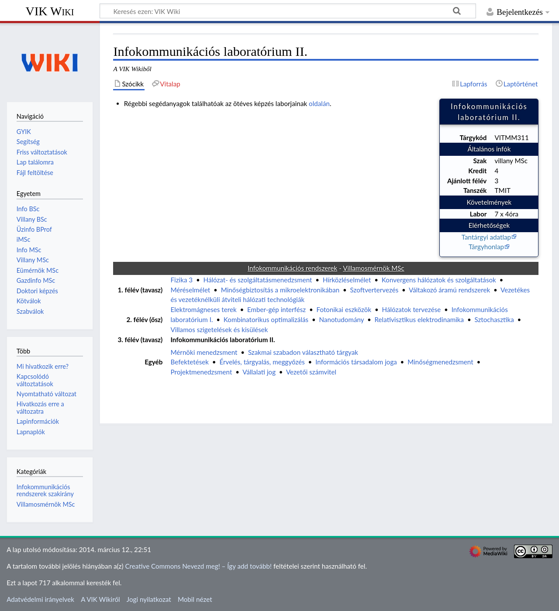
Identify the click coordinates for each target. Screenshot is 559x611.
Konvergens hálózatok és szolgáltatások (439, 280)
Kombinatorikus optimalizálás (266, 319)
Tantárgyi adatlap (486, 237)
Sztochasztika (494, 319)
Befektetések (189, 362)
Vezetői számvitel (311, 372)
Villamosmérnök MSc (46, 504)
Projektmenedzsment (201, 372)
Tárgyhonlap (486, 247)
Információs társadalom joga (356, 362)
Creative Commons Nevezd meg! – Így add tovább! (198, 566)
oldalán (319, 103)
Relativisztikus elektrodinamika (419, 319)
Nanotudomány (341, 319)
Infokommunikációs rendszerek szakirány (45, 490)
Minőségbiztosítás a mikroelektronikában (280, 290)
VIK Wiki (50, 11)
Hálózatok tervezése (411, 309)
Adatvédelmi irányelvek (40, 599)
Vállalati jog (259, 372)
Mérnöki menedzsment (203, 352)
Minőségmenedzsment (440, 362)
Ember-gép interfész (276, 309)
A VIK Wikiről (100, 599)
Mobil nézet (195, 599)
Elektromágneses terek (203, 309)
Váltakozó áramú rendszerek (449, 290)
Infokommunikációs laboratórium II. (222, 339)
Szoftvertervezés (374, 290)
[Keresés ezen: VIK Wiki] (288, 11)
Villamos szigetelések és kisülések (219, 329)
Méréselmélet (190, 290)
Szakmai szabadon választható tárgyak (303, 352)
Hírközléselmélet (347, 280)
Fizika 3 (181, 280)
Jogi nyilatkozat (149, 599)
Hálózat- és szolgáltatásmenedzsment (258, 280)
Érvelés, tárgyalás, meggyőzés (261, 362)
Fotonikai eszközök (344, 309)
